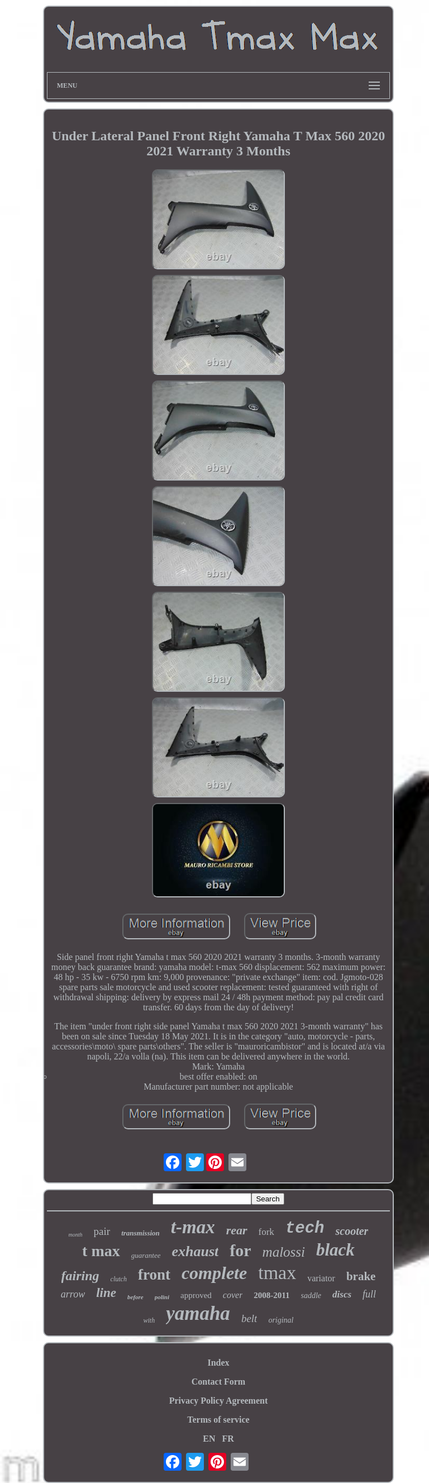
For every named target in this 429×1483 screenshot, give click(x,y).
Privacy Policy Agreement (218, 1400)
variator (321, 1278)
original (280, 1320)
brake (361, 1276)
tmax (277, 1272)
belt (249, 1318)
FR (227, 1438)
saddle (311, 1295)
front (154, 1274)
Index (218, 1362)
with (149, 1320)
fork (266, 1232)
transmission (140, 1233)
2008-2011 (271, 1295)
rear (236, 1230)
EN (209, 1438)
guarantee (146, 1255)
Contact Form (218, 1381)
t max (101, 1250)
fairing (80, 1275)
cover (233, 1295)
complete (214, 1273)
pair (102, 1231)
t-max (193, 1227)
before (135, 1297)
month (76, 1235)
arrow (73, 1294)
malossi (284, 1251)
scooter (351, 1231)
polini (162, 1297)
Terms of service (218, 1419)
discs (341, 1294)
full (369, 1294)
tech (305, 1228)
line (106, 1293)
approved (196, 1295)
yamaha (198, 1313)
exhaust (194, 1251)
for (240, 1250)
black (335, 1249)
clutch (119, 1279)
